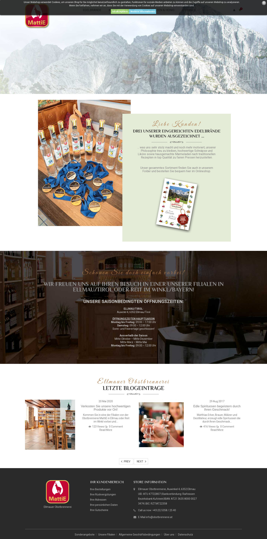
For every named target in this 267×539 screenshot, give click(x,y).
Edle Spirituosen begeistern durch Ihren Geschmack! (216, 408)
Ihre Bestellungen (100, 489)
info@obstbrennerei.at (159, 517)
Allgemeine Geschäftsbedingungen (139, 534)
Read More (105, 429)
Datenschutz (185, 534)
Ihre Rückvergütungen (103, 494)
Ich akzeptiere (120, 11)
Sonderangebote (85, 534)
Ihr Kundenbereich (107, 482)
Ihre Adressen (98, 499)
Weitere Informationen (142, 11)
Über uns (169, 534)
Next (140, 461)
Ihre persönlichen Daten (104, 504)
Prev (127, 461)
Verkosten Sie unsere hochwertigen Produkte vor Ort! (105, 408)
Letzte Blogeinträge (133, 388)
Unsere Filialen (106, 534)
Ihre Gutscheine (99, 510)
